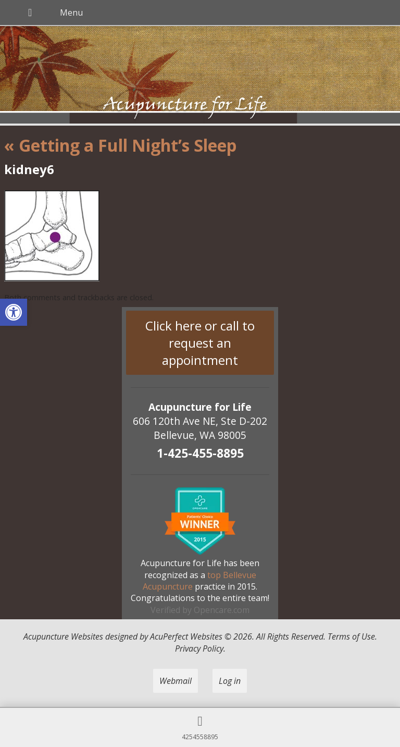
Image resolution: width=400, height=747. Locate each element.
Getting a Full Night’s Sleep (120, 145)
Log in (230, 681)
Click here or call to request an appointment (200, 343)
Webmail (175, 681)
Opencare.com (221, 610)
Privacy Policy (199, 648)
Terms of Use (351, 636)
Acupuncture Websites (63, 636)
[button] (13, 312)
